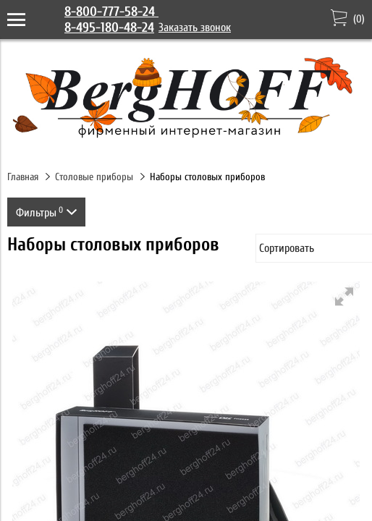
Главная (22, 177)
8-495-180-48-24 (109, 27)
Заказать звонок (194, 27)
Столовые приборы (94, 177)
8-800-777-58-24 (111, 12)
